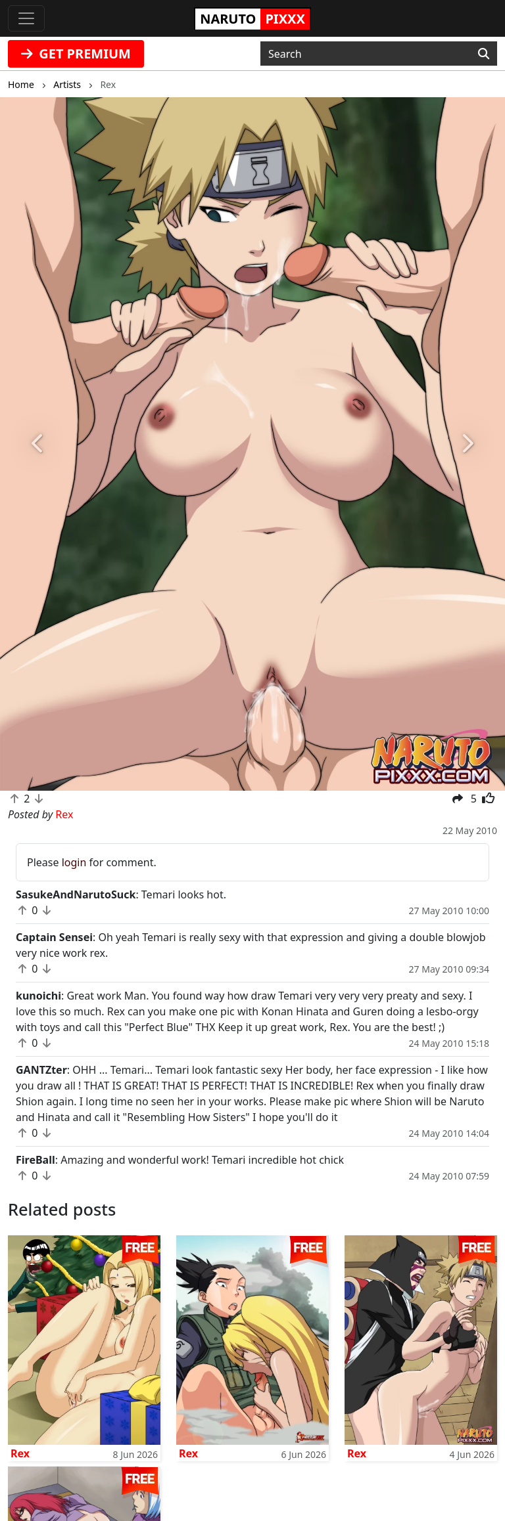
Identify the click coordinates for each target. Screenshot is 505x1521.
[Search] (483, 53)
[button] (38, 444)
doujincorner (187, 1425)
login (74, 862)
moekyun (178, 1393)
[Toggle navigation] (26, 18)
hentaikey (53, 1362)
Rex (20, 1259)
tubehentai (182, 1409)
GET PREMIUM (76, 53)
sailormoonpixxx (196, 1362)
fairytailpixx (57, 1425)
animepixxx (57, 1393)
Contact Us (308, 1362)
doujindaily (56, 1378)
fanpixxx (176, 1378)
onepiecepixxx (64, 1409)
